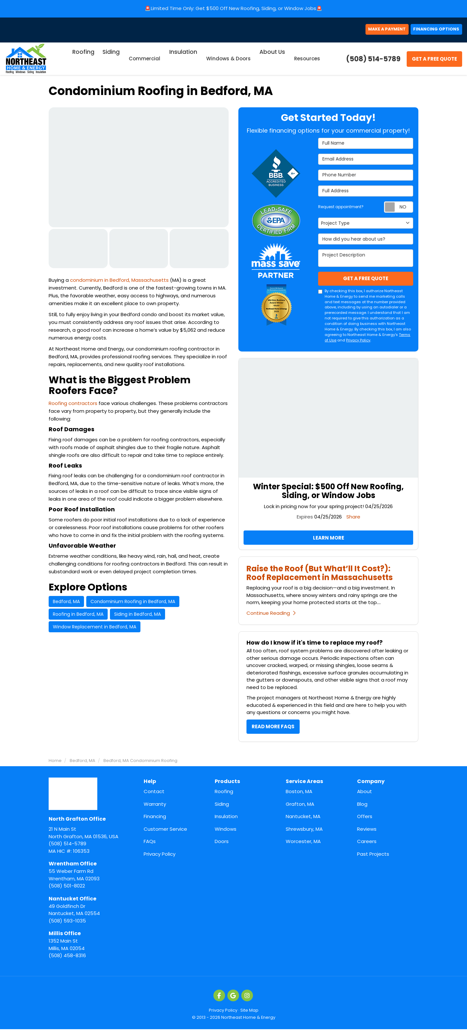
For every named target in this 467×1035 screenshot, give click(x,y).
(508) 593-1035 (91, 915)
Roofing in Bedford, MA (78, 617)
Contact (154, 797)
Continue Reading (270, 618)
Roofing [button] (84, 61)
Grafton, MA (300, 809)
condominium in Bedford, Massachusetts (120, 283)
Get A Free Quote (434, 62)
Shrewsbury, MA (304, 834)
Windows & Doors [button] (228, 61)
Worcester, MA (303, 847)
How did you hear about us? (365, 242)
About (364, 797)
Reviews (367, 834)
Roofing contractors (74, 406)
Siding (222, 809)
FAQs (150, 847)
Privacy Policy (358, 344)
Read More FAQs (273, 732)
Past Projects (373, 859)
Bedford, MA (66, 604)
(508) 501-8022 (91, 880)
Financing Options (430, 31)
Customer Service (165, 834)
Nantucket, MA (303, 822)
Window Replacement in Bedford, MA (94, 630)
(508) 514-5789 (91, 837)
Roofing (224, 797)
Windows (225, 834)
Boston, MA (299, 797)
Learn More (328, 542)
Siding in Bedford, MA (137, 617)
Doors (222, 847)
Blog (362, 809)
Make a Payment (367, 31)
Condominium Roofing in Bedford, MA (132, 604)
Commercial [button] (145, 61)
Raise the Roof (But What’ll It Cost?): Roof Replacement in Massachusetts (319, 578)
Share (353, 521)
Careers (367, 847)
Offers (364, 822)
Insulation (226, 822)
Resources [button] (305, 61)
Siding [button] (112, 61)
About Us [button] (271, 61)
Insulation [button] (183, 61)
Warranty (155, 809)
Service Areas (304, 787)
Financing (155, 822)
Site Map (249, 1016)
